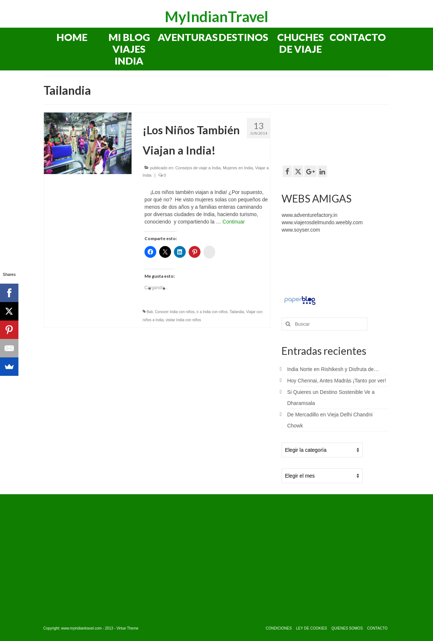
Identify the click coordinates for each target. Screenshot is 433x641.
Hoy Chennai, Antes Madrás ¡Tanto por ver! (336, 381)
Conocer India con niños (175, 312)
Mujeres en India (238, 168)
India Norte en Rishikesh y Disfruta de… (333, 369)
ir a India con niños (212, 312)
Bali (150, 312)
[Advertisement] (340, 134)
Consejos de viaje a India (198, 168)
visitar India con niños (183, 320)
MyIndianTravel (216, 16)
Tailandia (237, 312)
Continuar (234, 222)
